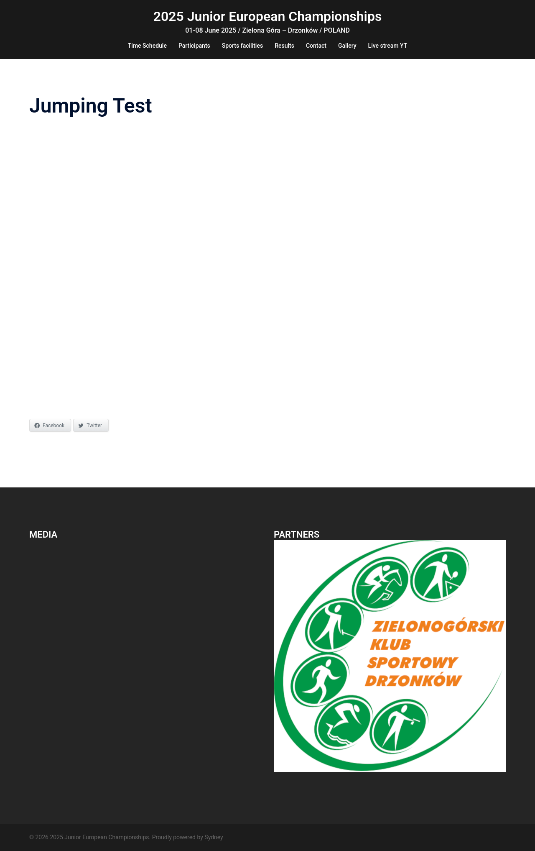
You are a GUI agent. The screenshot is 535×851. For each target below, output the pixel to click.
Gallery (347, 45)
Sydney (213, 837)
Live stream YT (388, 45)
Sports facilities (242, 45)
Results (284, 45)
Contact (316, 45)
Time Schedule (147, 45)
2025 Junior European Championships (267, 16)
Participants (194, 45)
